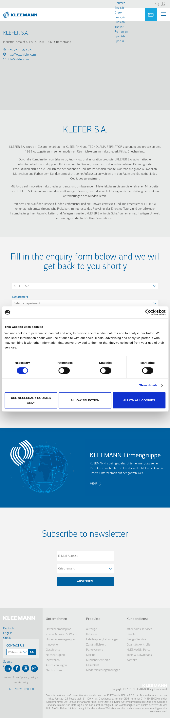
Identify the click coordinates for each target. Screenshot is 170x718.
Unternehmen (56, 619)
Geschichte (53, 649)
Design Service (136, 639)
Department (20, 297)
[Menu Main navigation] (164, 15)
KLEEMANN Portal (138, 649)
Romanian (121, 31)
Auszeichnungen (56, 665)
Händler (131, 634)
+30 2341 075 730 (20, 50)
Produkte (93, 619)
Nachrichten (54, 670)
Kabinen (91, 634)
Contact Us (15, 645)
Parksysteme (94, 649)
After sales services (139, 629)
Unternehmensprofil (59, 629)
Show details (148, 385)
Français (120, 17)
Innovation (52, 644)
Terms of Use (11, 677)
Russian (120, 22)
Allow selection (85, 400)
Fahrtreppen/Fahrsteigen (102, 639)
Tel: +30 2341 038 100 (21, 689)
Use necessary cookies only (31, 400)
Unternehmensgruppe (60, 639)
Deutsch (120, 3)
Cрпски (119, 41)
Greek (118, 12)
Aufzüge (91, 629)
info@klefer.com (18, 59)
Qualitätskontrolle (138, 644)
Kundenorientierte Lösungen (98, 663)
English (119, 8)
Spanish (120, 36)
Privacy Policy (28, 677)
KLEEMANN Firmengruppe (125, 456)
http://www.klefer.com (22, 54)
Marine (90, 655)
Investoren (53, 660)
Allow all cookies (139, 400)
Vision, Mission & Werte (61, 634)
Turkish (119, 27)
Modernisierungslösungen (103, 670)
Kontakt (131, 660)
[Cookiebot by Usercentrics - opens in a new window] (148, 312)
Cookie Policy (21, 682)
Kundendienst (137, 619)
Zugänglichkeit (96, 644)
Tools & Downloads (139, 655)
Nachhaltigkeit (55, 655)
